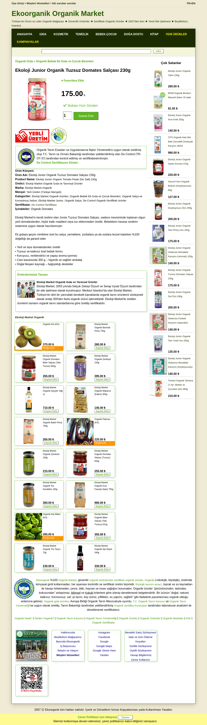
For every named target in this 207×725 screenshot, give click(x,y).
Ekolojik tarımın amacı (149, 584)
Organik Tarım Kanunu (70, 618)
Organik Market (67, 580)
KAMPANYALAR (28, 41)
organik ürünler (134, 580)
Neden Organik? (44, 618)
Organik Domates (34, 208)
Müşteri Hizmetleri (68, 655)
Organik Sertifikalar (103, 622)
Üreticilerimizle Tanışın (32, 274)
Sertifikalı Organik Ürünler (109, 21)
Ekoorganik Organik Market (58, 13)
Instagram (104, 632)
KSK (188, 618)
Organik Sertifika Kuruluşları (130, 605)
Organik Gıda (24, 61)
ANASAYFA (24, 34)
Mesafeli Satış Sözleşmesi (140, 632)
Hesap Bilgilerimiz (141, 655)
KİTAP (154, 34)
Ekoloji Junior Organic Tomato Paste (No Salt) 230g (66, 179)
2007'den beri (136, 21)
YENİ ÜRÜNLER (176, 34)
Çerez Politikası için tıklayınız (97, 717)
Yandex (104, 655)
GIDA (42, 34)
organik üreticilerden (101, 580)
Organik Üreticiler (150, 618)
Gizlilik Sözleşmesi (141, 646)
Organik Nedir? (24, 618)
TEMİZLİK (82, 34)
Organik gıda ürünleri (56, 601)
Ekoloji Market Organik (38, 187)
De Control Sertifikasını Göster (57, 162)
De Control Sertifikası (44, 204)
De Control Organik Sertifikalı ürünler (104, 200)
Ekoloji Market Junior (50, 200)
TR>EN (191, 3)
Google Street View (104, 650)
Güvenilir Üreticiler (79, 21)
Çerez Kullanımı (140, 659)
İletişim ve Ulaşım (67, 650)
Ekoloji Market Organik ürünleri (50, 196)
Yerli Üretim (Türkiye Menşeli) (44, 191)
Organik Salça (73, 200)
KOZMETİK (61, 34)
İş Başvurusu (68, 646)
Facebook (104, 637)
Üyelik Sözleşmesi (140, 650)
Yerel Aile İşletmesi (159, 21)
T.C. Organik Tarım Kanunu (149, 601)
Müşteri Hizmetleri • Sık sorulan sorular (51, 3)
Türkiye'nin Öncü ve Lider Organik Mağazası (38, 21)
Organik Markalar (173, 618)
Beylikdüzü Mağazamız (68, 637)
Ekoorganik (42, 580)
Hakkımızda (68, 632)
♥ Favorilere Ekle (72, 80)
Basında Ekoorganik (68, 641)
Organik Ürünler (128, 618)
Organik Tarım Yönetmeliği (101, 618)
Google (104, 641)
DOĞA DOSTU (133, 34)
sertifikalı (119, 580)
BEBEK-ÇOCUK (106, 34)
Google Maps (104, 646)
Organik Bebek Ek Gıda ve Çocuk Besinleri (65, 61)
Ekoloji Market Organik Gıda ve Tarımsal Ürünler (54, 183)
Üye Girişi (18, 3)
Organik (149, 580)
